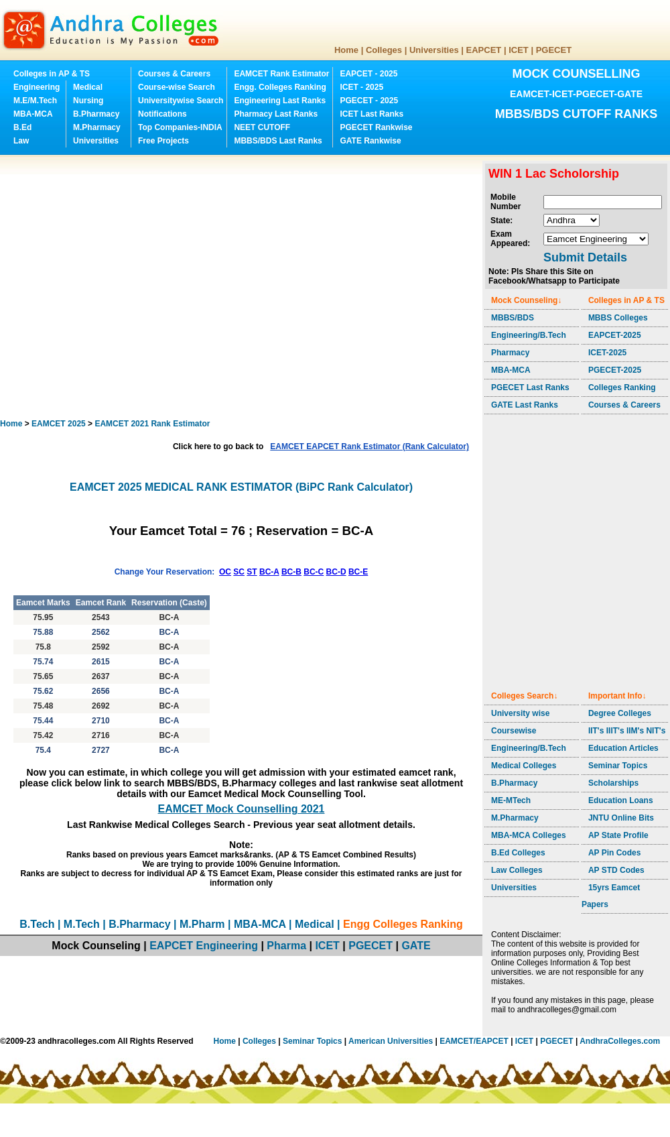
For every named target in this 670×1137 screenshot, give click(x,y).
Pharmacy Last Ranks (276, 114)
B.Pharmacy (96, 114)
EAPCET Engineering (203, 945)
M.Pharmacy (97, 127)
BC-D (336, 572)
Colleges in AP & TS (51, 73)
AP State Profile (618, 835)
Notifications (162, 114)
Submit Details (585, 257)
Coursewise (513, 730)
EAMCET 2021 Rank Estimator (152, 423)
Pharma (286, 945)
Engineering (36, 87)
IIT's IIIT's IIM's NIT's (626, 730)
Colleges (384, 50)
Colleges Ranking (622, 387)
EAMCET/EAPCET (474, 1041)
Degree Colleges (619, 713)
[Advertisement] (125, 286)
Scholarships (613, 783)
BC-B (291, 572)
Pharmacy (510, 352)
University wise (520, 713)
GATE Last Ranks (524, 405)
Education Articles (623, 748)
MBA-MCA (33, 114)
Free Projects (163, 140)
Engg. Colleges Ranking (280, 87)
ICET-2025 (607, 352)
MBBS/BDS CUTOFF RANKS (576, 114)
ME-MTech (511, 800)
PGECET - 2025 (369, 100)
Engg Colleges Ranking (403, 924)
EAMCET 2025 (58, 423)
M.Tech (82, 924)
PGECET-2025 (614, 370)
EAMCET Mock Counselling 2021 (241, 809)
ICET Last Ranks (371, 114)
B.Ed (22, 127)
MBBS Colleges (618, 317)
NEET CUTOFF (262, 127)
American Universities (390, 1041)
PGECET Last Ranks (530, 387)
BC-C (314, 572)
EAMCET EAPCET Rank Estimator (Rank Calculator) (369, 446)
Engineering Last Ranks (280, 100)
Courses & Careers (174, 73)
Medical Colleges (523, 765)
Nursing (88, 100)
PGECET (554, 50)
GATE (415, 945)
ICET (519, 50)
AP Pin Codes (614, 852)
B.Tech (36, 924)
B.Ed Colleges (518, 852)
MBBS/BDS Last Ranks (278, 140)
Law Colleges (517, 870)
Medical (88, 87)
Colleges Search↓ (524, 696)
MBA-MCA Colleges (528, 835)
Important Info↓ (617, 696)
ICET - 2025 (361, 87)
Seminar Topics (617, 765)
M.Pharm (202, 924)
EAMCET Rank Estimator (281, 73)
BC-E (358, 572)
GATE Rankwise (370, 140)
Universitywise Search (180, 100)
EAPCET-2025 (614, 335)
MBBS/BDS (512, 317)
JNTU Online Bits (621, 818)
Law (21, 140)
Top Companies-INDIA (180, 127)
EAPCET (484, 50)
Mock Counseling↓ (526, 300)
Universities (434, 50)
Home (346, 50)
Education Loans (620, 800)
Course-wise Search (176, 87)
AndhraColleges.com (620, 1041)
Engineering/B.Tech (528, 335)
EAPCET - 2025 (368, 73)
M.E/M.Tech (35, 100)
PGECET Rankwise (376, 127)
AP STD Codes (616, 870)
